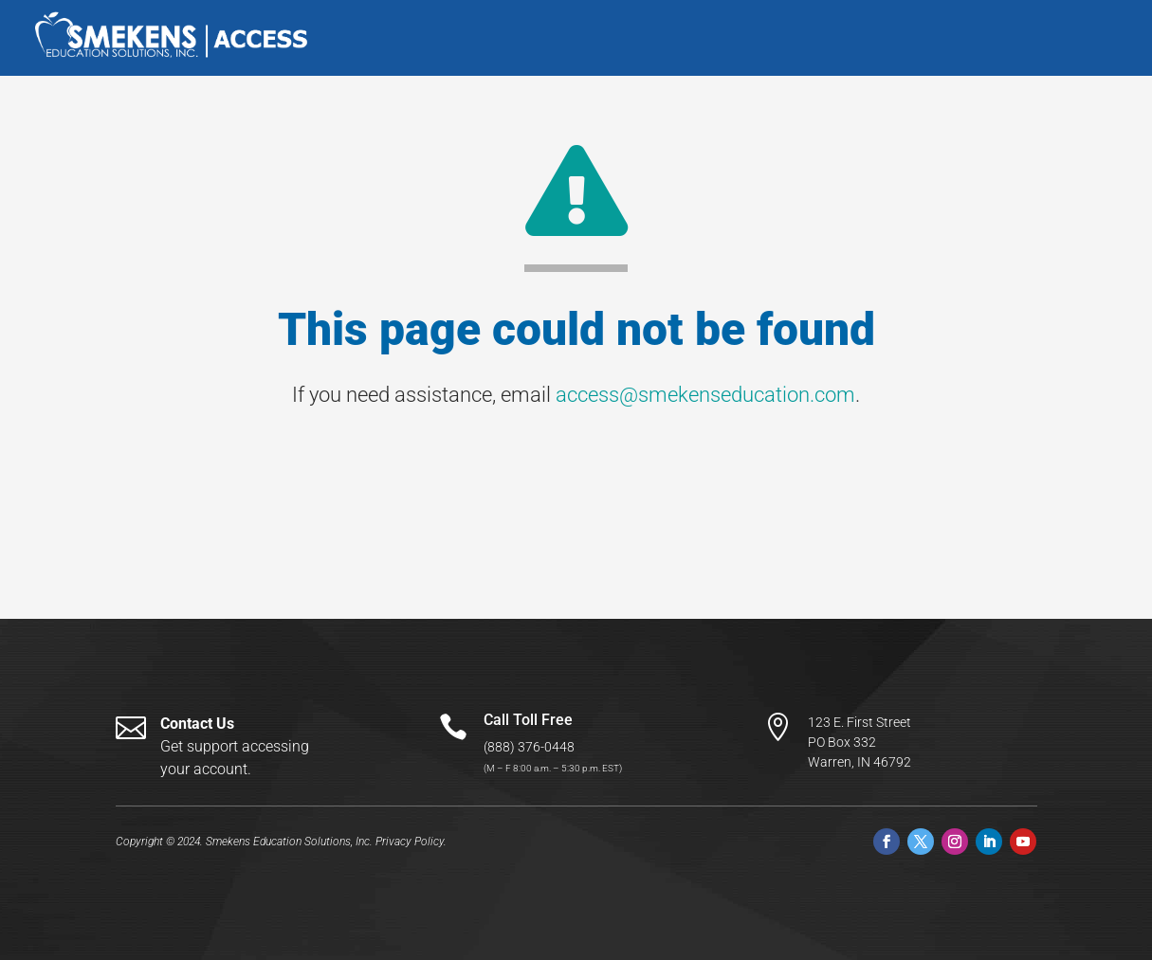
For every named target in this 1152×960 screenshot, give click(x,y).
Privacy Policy (409, 841)
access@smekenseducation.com (705, 395)
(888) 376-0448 (529, 746)
